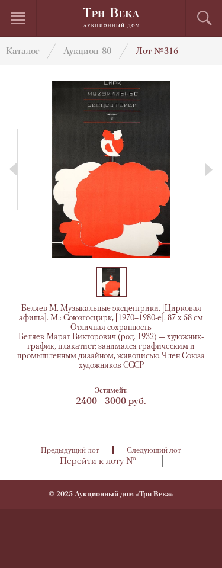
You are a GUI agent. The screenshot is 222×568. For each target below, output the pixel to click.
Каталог (22, 51)
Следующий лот (154, 450)
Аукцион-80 (87, 51)
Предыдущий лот (70, 450)
